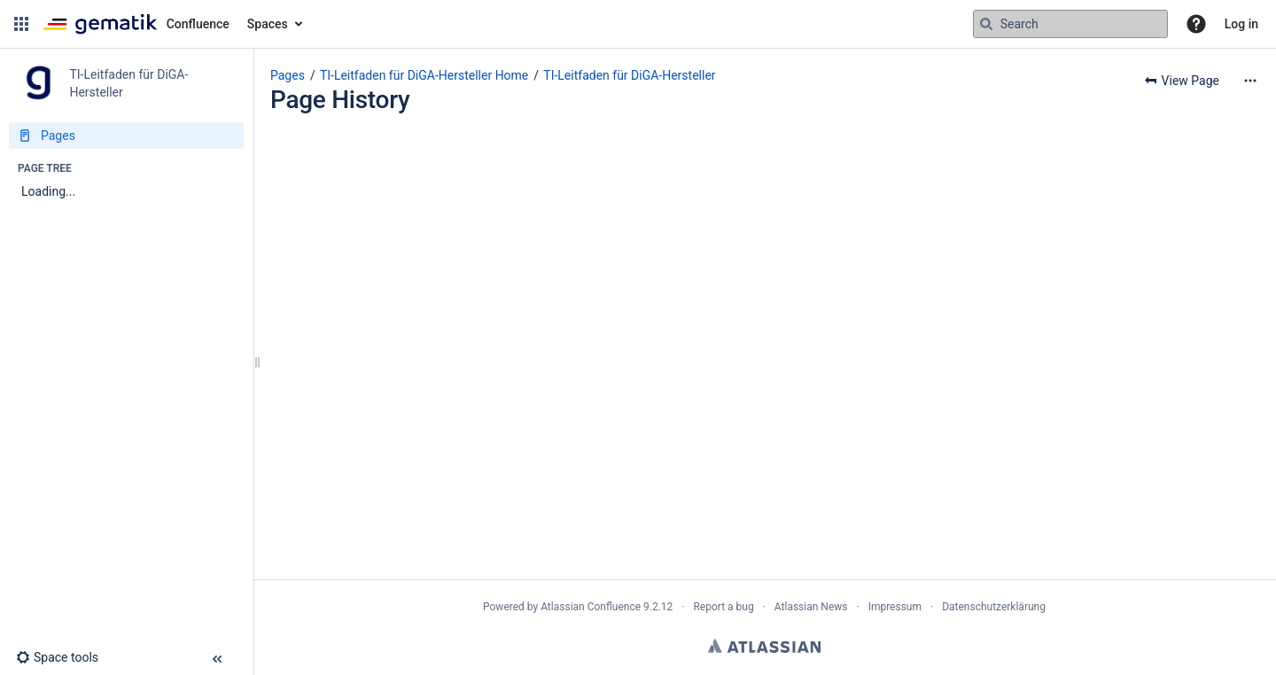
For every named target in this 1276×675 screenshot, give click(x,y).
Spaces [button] (267, 24)
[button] (21, 24)
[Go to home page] (136, 24)
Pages (287, 75)
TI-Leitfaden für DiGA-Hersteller (629, 75)
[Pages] (126, 135)
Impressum (895, 607)
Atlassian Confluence (591, 607)
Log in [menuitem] (1241, 24)
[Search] (986, 24)
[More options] (1250, 80)
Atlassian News (811, 607)
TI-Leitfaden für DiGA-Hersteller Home (424, 75)
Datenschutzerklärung (994, 607)
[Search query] (1070, 24)
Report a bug (723, 607)
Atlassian (764, 645)
